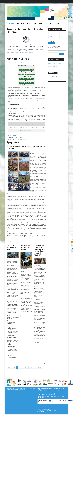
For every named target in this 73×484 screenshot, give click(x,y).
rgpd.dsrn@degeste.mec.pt (45, 409)
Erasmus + (29, 23)
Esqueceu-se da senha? (53, 47)
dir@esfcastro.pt (29, 52)
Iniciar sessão (51, 43)
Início (9, 367)
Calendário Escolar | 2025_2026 (54, 63)
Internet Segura (56, 76)
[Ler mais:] (10, 241)
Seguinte (40, 367)
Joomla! (8, 390)
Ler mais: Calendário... (52, 66)
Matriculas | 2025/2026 (18, 59)
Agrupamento (11, 23)
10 (36, 367)
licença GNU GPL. (26, 390)
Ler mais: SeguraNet (52, 78)
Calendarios (50, 64)
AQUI (15, 135)
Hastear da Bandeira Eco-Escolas (12, 247)
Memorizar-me (51, 41)
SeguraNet (50, 76)
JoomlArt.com (22, 389)
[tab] (9, 62)
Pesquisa (61, 53)
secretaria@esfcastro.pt (52, 394)
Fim (8, 369)
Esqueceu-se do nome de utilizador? (55, 46)
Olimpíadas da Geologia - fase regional (26, 247)
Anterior (13, 367)
